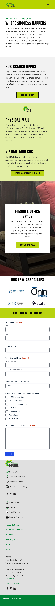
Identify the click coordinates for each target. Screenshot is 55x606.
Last (6, 334)
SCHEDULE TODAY (27, 95)
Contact (9, 549)
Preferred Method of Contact (17, 381)
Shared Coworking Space (19, 404)
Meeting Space (12, 539)
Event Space (14, 415)
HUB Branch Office (16, 397)
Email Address (10, 361)
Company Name (12, 346)
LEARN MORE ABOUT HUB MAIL (27, 173)
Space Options (12, 525)
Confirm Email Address (13, 370)
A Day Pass (13, 419)
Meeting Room (15, 412)
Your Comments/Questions (20, 425)
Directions (9, 579)
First (7, 325)
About (8, 544)
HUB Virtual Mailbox (17, 408)
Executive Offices (16, 401)
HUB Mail (9, 535)
